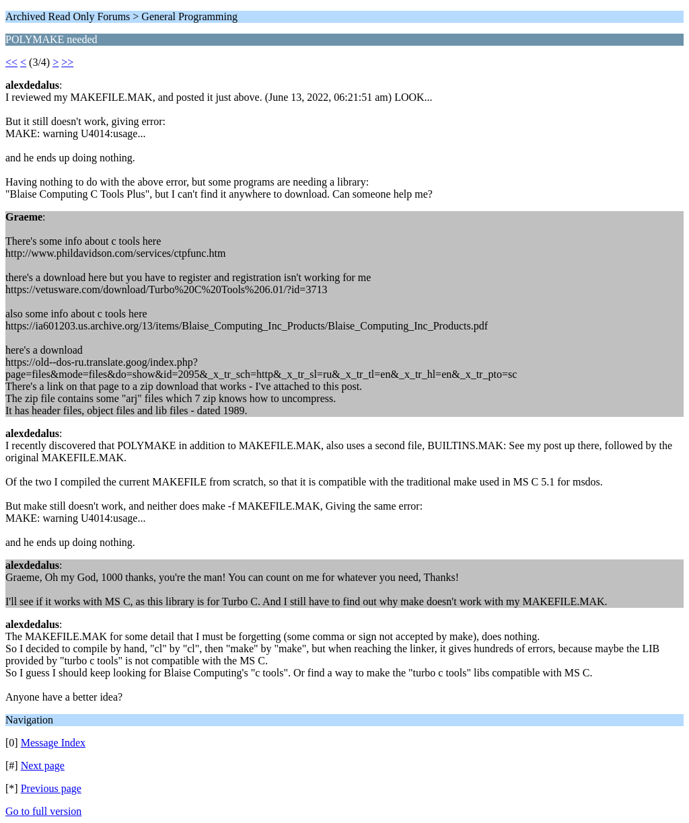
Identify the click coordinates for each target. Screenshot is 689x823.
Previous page (51, 788)
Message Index (53, 742)
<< (11, 62)
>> (67, 62)
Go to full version (43, 811)
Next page (43, 765)
